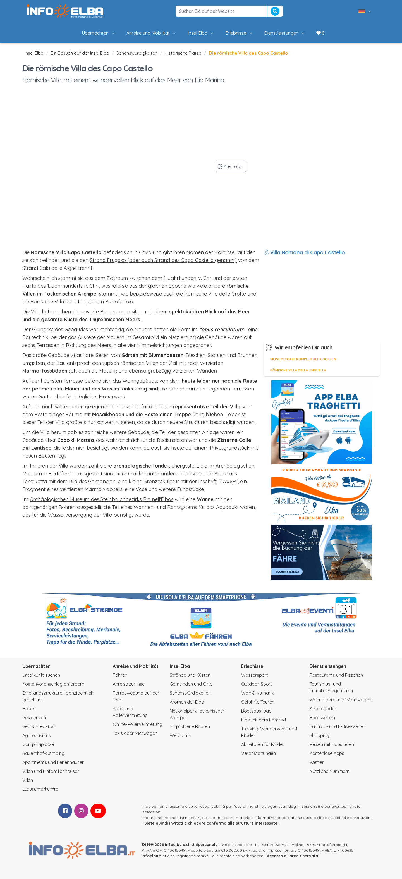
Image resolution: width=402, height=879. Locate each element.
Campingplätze (38, 744)
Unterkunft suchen (41, 675)
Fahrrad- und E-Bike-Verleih (338, 726)
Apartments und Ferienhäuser (53, 762)
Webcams (180, 735)
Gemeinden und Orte (191, 684)
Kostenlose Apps (327, 753)
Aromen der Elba (187, 702)
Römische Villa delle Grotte (215, 293)
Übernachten (98, 33)
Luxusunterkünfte (40, 789)
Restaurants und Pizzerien (336, 675)
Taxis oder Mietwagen (135, 733)
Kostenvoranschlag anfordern (53, 684)
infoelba (150, 855)
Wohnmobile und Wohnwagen (340, 699)
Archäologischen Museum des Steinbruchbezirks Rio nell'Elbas (101, 499)
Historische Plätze (183, 53)
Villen (27, 780)
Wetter (317, 762)
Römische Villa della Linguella (64, 301)
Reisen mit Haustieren (332, 744)
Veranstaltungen (258, 753)
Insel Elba (201, 33)
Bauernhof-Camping (43, 753)
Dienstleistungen (284, 33)
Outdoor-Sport (256, 684)
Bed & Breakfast (39, 726)
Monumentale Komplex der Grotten (303, 359)
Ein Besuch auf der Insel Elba (80, 53)
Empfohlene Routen (190, 726)
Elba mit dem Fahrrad (263, 720)
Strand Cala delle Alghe (49, 268)
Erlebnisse (239, 33)
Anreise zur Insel (129, 684)
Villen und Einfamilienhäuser (50, 771)
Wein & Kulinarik (257, 693)
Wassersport (254, 675)
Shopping (319, 735)
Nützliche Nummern (330, 771)
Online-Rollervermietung (137, 724)
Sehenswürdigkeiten (136, 53)
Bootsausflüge (256, 711)
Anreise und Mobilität (151, 33)
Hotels (28, 708)
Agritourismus (36, 735)
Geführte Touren (257, 702)
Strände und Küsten (190, 675)
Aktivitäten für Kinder (262, 744)
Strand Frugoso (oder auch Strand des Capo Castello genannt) (163, 260)
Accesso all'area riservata (292, 855)
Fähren (120, 675)
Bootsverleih (322, 717)
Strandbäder (323, 708)
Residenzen (34, 717)
